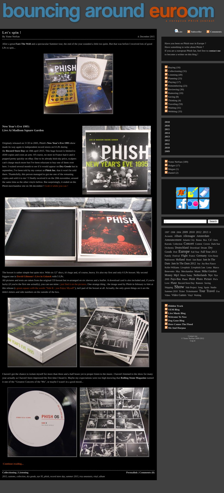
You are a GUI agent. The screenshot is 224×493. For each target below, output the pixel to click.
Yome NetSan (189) (178, 161)
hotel (188, 259)
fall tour (195, 252)
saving (207, 283)
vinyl (95, 476)
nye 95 (40, 476)
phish (46, 476)
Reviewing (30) (176, 89)
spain (206, 287)
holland (180, 259)
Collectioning (9, 472)
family (168, 256)
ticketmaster (192, 291)
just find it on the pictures (73, 284)
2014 (167, 132)
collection (20, 476)
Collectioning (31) (177, 71)
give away (213, 256)
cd (209, 239)
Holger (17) (174, 165)
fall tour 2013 (209, 251)
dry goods (31, 476)
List (178, 31)
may (178, 271)
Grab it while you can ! (56, 185)
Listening (23, 472)
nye (210, 275)
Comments (214, 31)
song (200, 287)
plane (174, 283)
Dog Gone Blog (176, 320)
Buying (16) (174, 67)
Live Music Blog (177, 313)
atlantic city (189, 240)
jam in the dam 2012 (183, 263)
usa (218, 291)
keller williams (172, 267)
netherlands (200, 275)
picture (208, 279)
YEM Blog (174, 309)
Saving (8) (173, 96)
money (169, 275)
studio (213, 287)
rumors (199, 283)
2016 (167, 125)
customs (11, 476)
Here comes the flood (180, 324)
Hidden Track (175, 305)
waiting (197, 295)
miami (198, 271)
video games (178, 295)
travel (210, 291)
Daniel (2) (173, 172)
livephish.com (198, 267)
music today (186, 275)
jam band (197, 259)
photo (199, 279)
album (102, 476)
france (192, 256)
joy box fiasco (209, 263)
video (167, 295)
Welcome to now (177, 316)
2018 (167, 122)
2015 (4, 476)
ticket (182, 291)
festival (176, 256)
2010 (167, 147)
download (195, 247)
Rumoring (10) (175, 93)
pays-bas (176, 279)
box (205, 240)
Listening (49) (175, 74)
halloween (170, 259)
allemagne (189, 236)
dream (204, 247)
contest (198, 244)
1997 (167, 232)
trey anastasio (86, 476)
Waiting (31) (174, 107)
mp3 (176, 275)
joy (198, 263)
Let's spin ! (11, 32)
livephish (185, 267)
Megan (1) (173, 169)
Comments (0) (147, 472)
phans (185, 279)
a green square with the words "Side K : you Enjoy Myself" (45, 288)
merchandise (187, 271)
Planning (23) (175, 78)
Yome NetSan (13, 36)
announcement (173, 239)
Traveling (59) (175, 104)
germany (202, 255)
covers (206, 244)
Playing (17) (174, 82)
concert (189, 243)
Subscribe (194, 31)
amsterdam (202, 236)
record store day (57, 476)
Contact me (192, 336)
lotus (209, 267)
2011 (167, 143)
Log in (192, 341)
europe (184, 251)
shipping (169, 287)
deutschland (182, 247)
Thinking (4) (174, 100)
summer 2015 (72, 476)
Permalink (132, 472)
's (34, 276)
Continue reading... (13, 463)
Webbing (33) (175, 111)
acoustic (169, 236)
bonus (199, 240)
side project (191, 287)
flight (184, 255)
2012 (167, 140)
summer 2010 (171, 291)
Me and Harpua (177, 327)
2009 (167, 151)
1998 (173, 232)
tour (202, 291)
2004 (178, 232)
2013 (167, 136)
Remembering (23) (177, 85)
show (179, 286)
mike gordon (209, 271)
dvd (175, 252)
